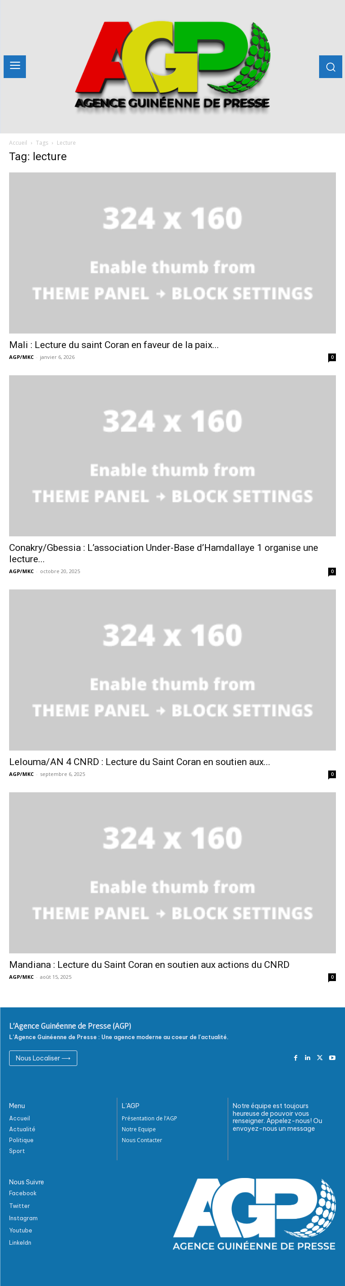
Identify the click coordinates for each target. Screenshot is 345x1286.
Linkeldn (20, 1242)
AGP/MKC (21, 356)
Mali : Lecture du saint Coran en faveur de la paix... (114, 344)
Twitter (19, 1206)
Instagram (23, 1218)
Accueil (18, 143)
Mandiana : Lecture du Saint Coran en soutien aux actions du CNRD (150, 964)
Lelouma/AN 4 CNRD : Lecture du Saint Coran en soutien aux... (139, 761)
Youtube (20, 1230)
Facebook (23, 1193)
